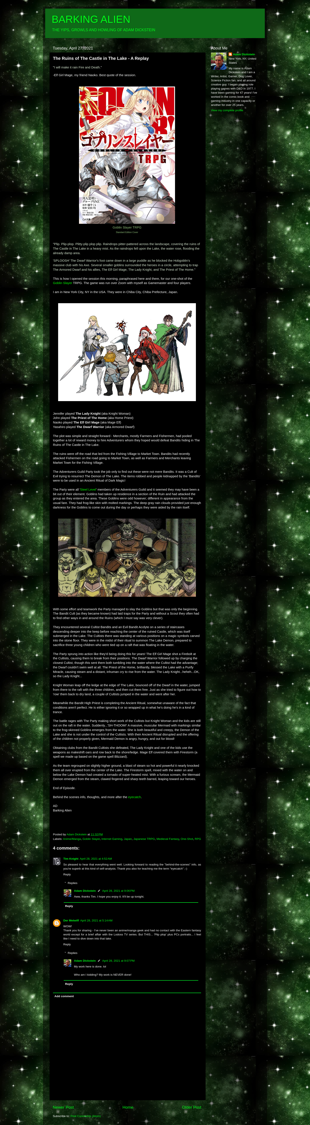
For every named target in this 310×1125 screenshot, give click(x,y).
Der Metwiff (71, 920)
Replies (73, 883)
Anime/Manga (72, 839)
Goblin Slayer (91, 839)
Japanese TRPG (144, 839)
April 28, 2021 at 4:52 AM (96, 858)
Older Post (191, 1107)
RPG (198, 839)
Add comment (64, 996)
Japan (128, 839)
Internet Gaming (111, 839)
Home (127, 1107)
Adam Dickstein (85, 890)
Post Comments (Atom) (86, 1116)
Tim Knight (70, 858)
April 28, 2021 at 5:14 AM (96, 920)
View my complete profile (227, 110)
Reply (67, 874)
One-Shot (187, 839)
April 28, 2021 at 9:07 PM (118, 960)
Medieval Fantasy (168, 839)
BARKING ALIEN (91, 19)
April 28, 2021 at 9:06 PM (118, 890)
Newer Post (63, 1107)
